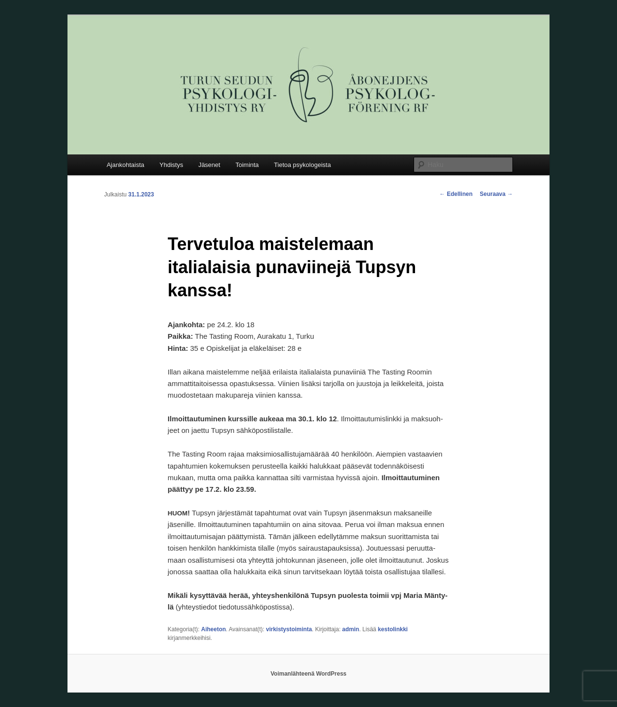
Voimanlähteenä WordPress (308, 673)
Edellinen (456, 194)
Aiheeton (213, 629)
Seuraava (496, 194)
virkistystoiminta (289, 629)
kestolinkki (393, 629)
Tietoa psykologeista (302, 164)
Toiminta (246, 164)
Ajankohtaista (125, 164)
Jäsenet (209, 164)
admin (350, 629)
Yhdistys (171, 164)
